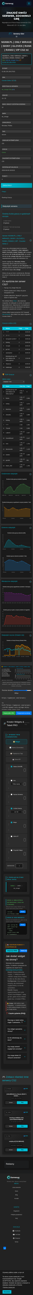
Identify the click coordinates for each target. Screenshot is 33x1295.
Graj (22, 1102)
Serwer (11, 1102)
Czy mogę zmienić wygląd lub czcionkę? (15, 1048)
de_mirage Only (7, 89)
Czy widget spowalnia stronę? (15, 1030)
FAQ (16, 1218)
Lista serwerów (16, 1187)
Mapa (14, 822)
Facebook (16, 1231)
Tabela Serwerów (26, 950)
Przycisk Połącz (17, 850)
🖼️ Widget (16, 741)
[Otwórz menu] (16, 36)
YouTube (16, 1234)
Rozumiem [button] (7, 1292)
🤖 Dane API (16, 759)
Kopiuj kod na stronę (23, 713)
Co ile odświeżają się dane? (15, 1039)
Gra (13, 780)
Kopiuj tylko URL (9, 713)
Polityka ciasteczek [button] (9, 1287)
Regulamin (16, 1211)
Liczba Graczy (16, 808)
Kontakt (16, 1198)
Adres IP (14, 836)
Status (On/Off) (16, 766)
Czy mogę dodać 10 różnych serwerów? (14, 1056)
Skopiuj (22, 911)
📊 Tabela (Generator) (16, 747)
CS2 (14, 80)
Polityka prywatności (16, 1214)
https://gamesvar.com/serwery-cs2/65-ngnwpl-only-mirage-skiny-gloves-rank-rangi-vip (16, 698)
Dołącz (15, 301)
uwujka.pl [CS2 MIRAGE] (16, 1141)
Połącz (4, 191)
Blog (16, 1195)
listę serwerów (6, 314)
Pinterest (16, 1238)
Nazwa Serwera (17, 794)
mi (13, 89)
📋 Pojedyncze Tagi (16, 753)
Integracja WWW (12, 950)
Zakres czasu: (6, 379)
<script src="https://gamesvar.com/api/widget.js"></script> (16, 912)
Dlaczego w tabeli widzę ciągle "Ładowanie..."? (15, 1021)
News (16, 1191)
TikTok (16, 1242)
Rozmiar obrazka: (7, 690)
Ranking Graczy (7, 197)
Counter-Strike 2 (7, 80)
